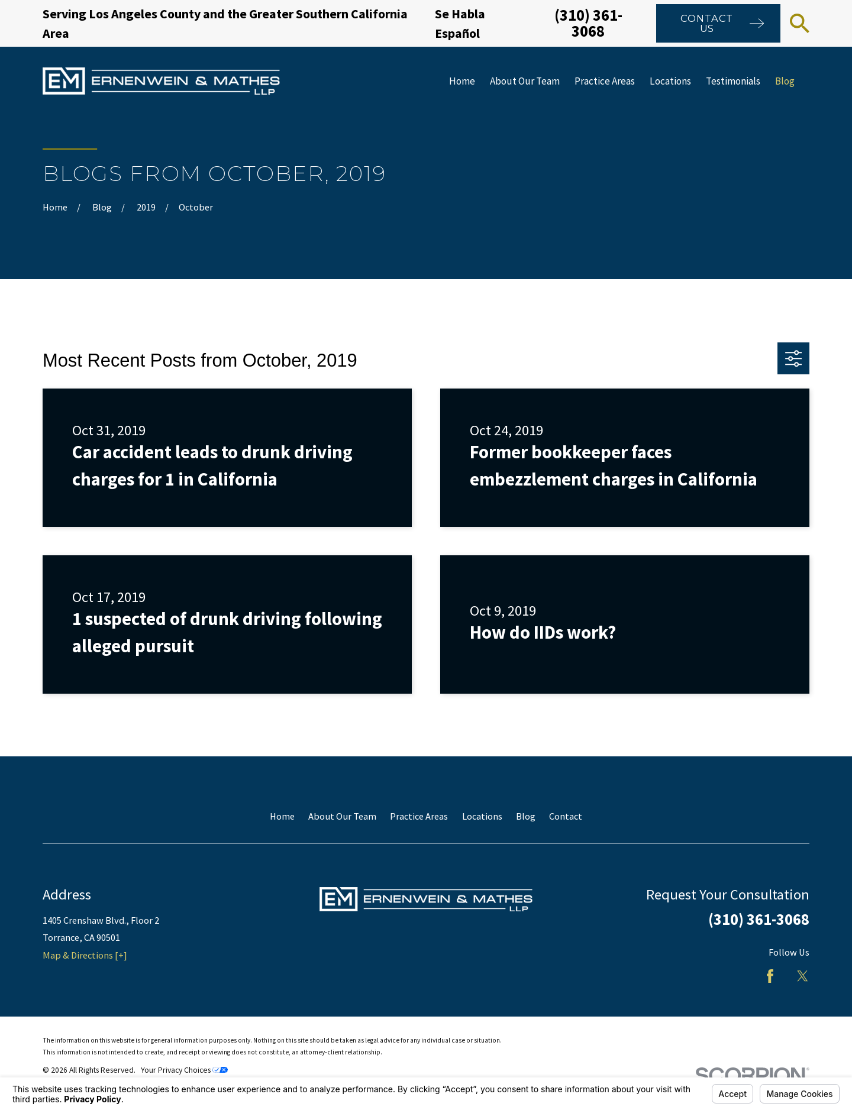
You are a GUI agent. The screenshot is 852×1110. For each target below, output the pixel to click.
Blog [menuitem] (785, 81)
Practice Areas (419, 816)
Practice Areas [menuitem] (605, 81)
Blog (525, 816)
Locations (482, 816)
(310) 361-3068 (588, 22)
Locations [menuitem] (670, 81)
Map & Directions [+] (85, 955)
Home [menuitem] (462, 81)
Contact (565, 816)
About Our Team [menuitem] (525, 81)
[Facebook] (770, 976)
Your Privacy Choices (184, 1070)
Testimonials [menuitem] (733, 81)
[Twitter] (802, 976)
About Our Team (342, 816)
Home (282, 816)
